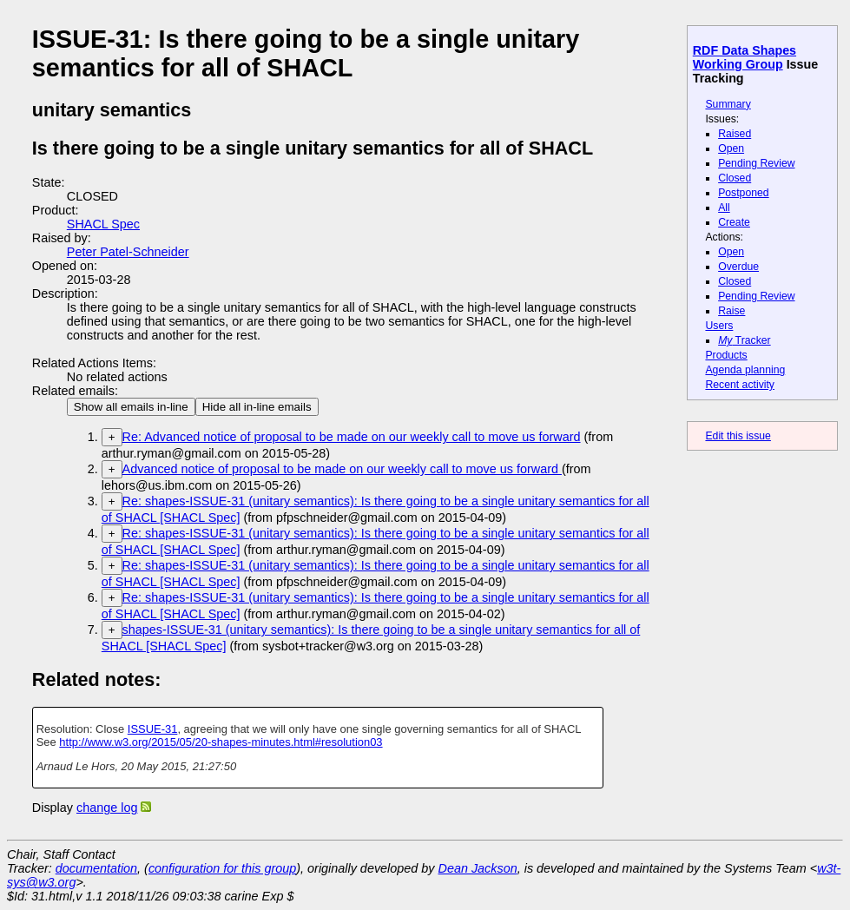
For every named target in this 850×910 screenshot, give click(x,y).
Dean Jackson (477, 868)
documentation (96, 868)
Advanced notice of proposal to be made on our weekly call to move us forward (342, 469)
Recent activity (739, 385)
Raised (734, 134)
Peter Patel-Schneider (128, 252)
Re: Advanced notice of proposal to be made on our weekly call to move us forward (351, 437)
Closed (734, 178)
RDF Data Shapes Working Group (744, 57)
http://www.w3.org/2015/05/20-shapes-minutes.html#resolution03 (220, 741)
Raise (731, 311)
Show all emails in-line (131, 406)
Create (734, 222)
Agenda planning (745, 370)
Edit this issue (737, 436)
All (724, 207)
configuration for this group (222, 868)
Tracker (744, 340)
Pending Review (756, 163)
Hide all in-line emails (257, 406)
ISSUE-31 (153, 728)
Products (726, 355)
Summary (727, 104)
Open (731, 148)
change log (106, 807)
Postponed (743, 193)
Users (719, 326)
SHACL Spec (103, 224)
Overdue (738, 266)
